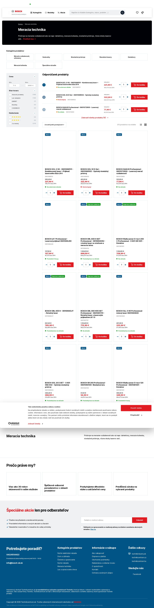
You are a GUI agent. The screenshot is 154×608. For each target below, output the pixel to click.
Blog (131, 4)
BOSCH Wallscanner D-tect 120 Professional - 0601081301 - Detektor (129, 385)
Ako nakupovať (98, 553)
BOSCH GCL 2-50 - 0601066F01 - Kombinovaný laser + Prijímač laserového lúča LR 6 (77, 83)
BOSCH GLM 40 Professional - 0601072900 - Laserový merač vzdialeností (77, 108)
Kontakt (148, 4)
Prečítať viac (29, 39)
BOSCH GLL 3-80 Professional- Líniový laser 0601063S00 (129, 312)
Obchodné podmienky (101, 560)
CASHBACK (24, 108)
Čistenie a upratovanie (66, 560)
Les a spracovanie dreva (67, 569)
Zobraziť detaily (34, 604)
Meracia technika (64, 566)
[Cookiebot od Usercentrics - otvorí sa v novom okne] (13, 603)
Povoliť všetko (136, 588)
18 (141, 420)
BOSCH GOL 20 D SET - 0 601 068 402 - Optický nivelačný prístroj (57, 385)
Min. (10, 82)
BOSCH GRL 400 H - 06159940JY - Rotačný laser (59, 312)
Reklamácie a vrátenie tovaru (103, 563)
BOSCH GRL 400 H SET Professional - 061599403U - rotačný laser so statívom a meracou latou (93, 242)
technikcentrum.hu (137, 561)
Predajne (139, 4)
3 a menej (24, 123)
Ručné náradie (63, 563)
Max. (26, 82)
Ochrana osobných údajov (102, 573)
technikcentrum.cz (137, 557)
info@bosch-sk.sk (14, 563)
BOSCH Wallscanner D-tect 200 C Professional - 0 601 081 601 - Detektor (130, 241)
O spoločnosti (121, 4)
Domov (20, 24)
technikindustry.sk (137, 554)
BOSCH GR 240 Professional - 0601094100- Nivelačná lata (93, 384)
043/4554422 (37, 4)
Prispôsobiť (136, 595)
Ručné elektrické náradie (67, 553)
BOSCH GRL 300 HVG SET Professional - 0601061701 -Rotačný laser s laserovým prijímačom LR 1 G (92, 314)
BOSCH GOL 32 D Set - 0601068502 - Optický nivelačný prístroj (77, 96)
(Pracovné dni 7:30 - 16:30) (54, 4)
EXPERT (24, 101)
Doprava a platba (99, 556)
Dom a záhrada (63, 556)
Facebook (134, 574)
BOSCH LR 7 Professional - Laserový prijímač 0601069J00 (58, 240)
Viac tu (93, 529)
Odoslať (139, 520)
